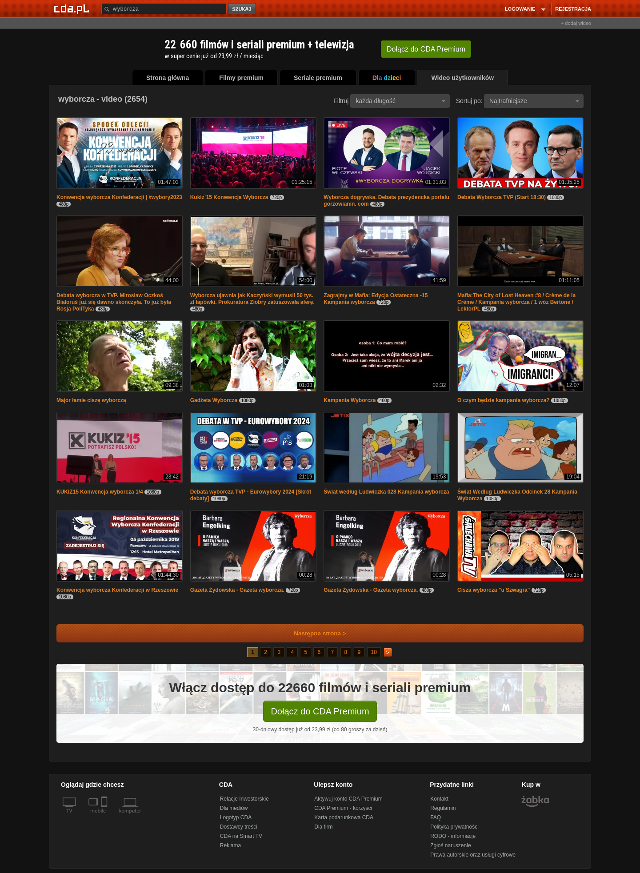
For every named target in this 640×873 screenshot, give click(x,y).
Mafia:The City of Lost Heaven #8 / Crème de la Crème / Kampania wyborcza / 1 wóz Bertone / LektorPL (516, 302)
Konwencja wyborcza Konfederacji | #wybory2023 (119, 197)
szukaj (242, 9)
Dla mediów (234, 808)
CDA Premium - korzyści (343, 808)
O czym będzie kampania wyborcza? (503, 400)
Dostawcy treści (238, 827)
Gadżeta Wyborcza (213, 400)
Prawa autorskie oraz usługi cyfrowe (473, 855)
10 (374, 652)
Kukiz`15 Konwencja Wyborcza (229, 197)
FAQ (435, 817)
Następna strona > (314, 633)
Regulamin (443, 808)
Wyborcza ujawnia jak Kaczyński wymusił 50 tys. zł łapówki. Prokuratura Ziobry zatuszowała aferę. (252, 298)
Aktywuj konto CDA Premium (348, 799)
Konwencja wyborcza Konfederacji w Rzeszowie (117, 590)
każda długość (400, 100)
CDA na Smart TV (241, 836)
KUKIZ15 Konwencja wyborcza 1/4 (99, 492)
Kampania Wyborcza (350, 400)
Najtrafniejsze (534, 100)
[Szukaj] (164, 8)
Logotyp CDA (236, 817)
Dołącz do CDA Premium (320, 711)
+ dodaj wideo (576, 23)
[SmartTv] (105, 816)
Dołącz (426, 49)
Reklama (230, 845)
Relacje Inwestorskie (244, 799)
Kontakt (439, 799)
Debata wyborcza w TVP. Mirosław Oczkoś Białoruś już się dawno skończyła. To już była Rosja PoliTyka (113, 302)
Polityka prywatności (454, 827)
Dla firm (323, 827)
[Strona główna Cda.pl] (73, 8)
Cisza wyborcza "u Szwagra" (493, 590)
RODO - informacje (453, 836)
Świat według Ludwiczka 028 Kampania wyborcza (386, 492)
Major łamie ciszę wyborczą (91, 400)
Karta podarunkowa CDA (343, 817)
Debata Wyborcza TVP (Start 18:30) (501, 197)
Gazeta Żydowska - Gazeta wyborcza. (237, 590)
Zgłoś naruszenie (450, 845)
